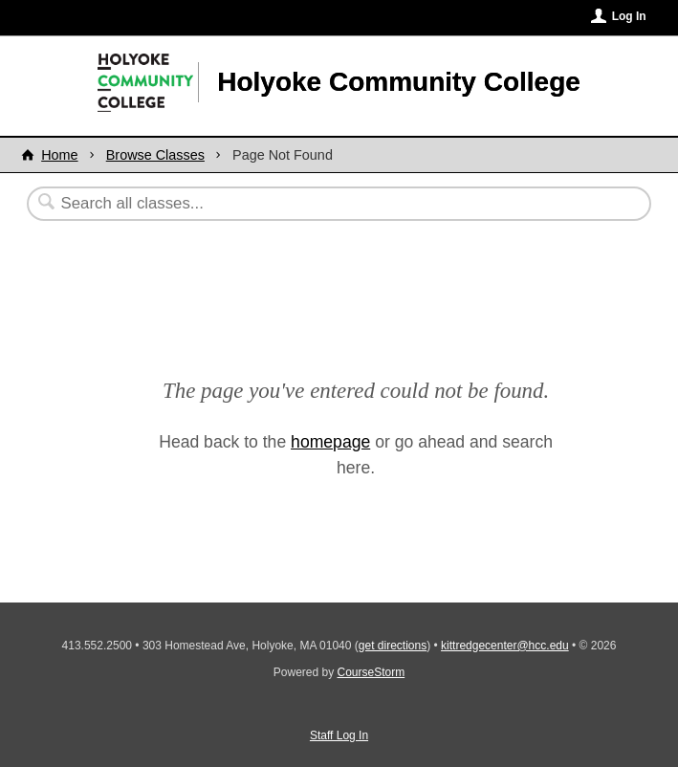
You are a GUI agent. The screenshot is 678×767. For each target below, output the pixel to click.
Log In (629, 16)
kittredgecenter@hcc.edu (505, 645)
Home (59, 155)
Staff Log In (339, 735)
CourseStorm (371, 672)
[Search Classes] (292, 203)
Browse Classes (155, 155)
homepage (330, 441)
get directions (392, 645)
